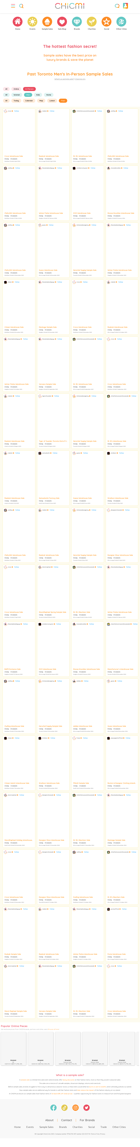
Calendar (29, 103)
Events (30, 1129)
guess (45, 227)
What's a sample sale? (64, 81)
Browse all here (53, 1032)
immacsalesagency (83, 227)
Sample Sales (46, 1129)
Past (63, 103)
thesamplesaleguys (49, 170)
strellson (114, 455)
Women (17, 97)
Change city (80, 81)
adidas (80, 683)
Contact (66, 1122)
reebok (45, 113)
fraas (79, 740)
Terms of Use (95, 1136)
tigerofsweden (47, 398)
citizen (11, 284)
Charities (78, 1129)
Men (28, 97)
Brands (63, 1129)
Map (41, 103)
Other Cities (119, 1129)
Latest (52, 103)
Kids (38, 97)
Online (16, 91)
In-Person (29, 91)
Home (48, 97)
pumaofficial (116, 911)
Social (91, 1129)
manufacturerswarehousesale (121, 626)
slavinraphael (47, 569)
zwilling (114, 113)
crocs (10, 113)
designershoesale (117, 512)
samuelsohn (47, 455)
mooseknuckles (116, 170)
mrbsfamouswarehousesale (86, 113)
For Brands (87, 1122)
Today (16, 103)
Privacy (102, 1136)
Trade (103, 1129)
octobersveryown (83, 170)
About (49, 1122)
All (6, 91)
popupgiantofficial (117, 740)
